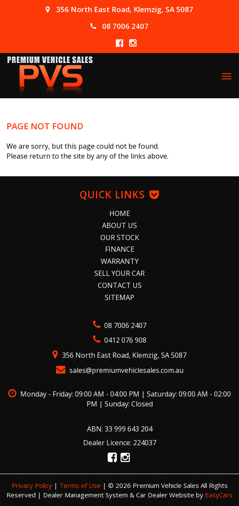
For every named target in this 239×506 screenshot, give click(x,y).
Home (119, 213)
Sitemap (119, 297)
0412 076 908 (119, 340)
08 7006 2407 (119, 26)
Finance (119, 249)
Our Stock (119, 237)
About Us (119, 225)
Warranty (120, 261)
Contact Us (120, 285)
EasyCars (219, 494)
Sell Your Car (119, 273)
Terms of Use (80, 485)
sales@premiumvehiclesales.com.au (119, 370)
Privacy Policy (33, 485)
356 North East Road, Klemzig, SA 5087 (119, 9)
